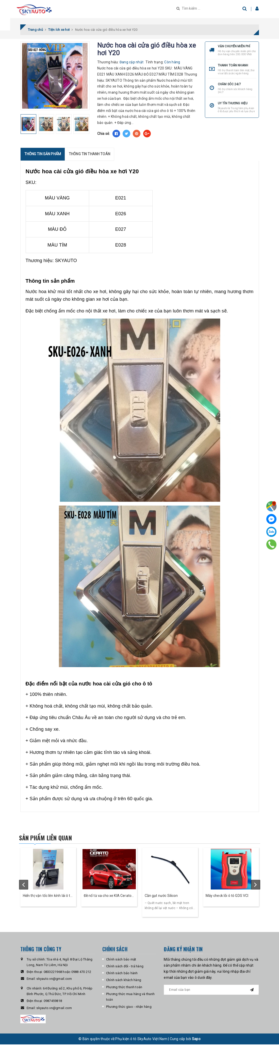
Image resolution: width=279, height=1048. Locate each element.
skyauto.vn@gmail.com (54, 982)
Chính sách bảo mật (121, 963)
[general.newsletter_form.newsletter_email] (211, 993)
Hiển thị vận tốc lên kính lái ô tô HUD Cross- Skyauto (47, 899)
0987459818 (53, 1004)
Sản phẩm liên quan (54, 840)
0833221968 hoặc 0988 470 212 (67, 975)
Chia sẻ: (103, 137)
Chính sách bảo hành (122, 977)
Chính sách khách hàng (123, 983)
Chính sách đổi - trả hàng (124, 970)
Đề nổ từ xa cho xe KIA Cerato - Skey (109, 899)
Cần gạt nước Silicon (161, 899)
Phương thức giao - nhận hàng (129, 1010)
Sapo (196, 1042)
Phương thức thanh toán (124, 990)
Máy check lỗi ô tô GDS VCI (227, 899)
